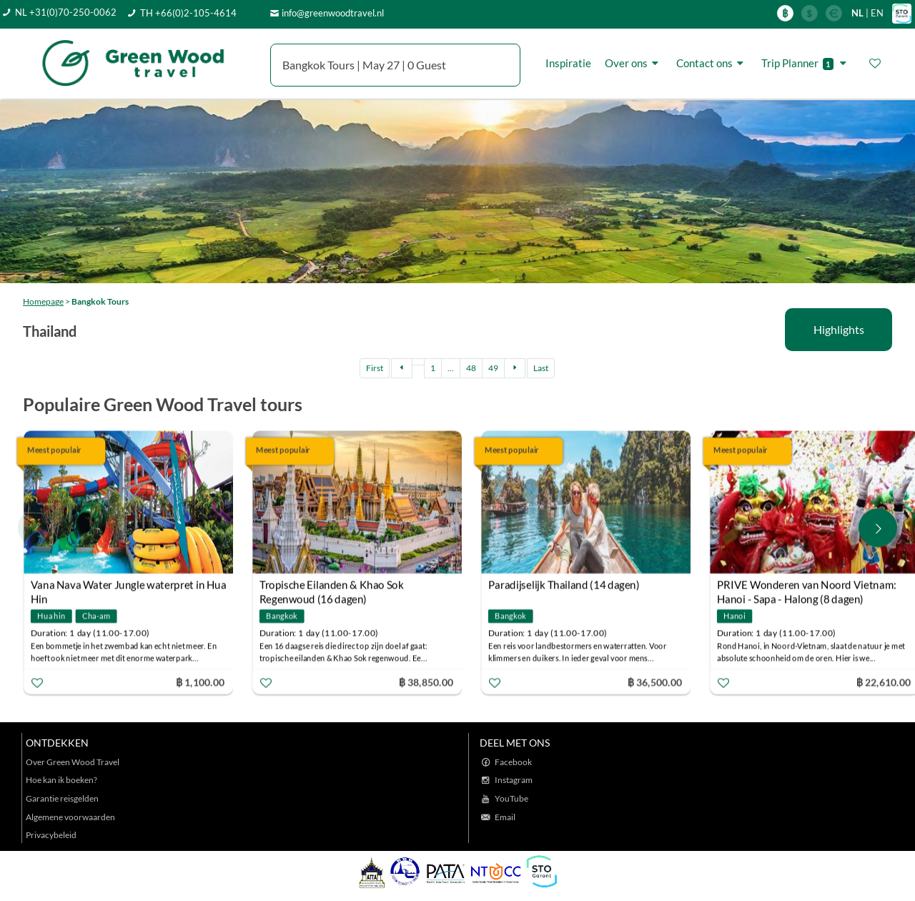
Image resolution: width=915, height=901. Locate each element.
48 (471, 368)
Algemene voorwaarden (70, 817)
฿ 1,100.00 (200, 682)
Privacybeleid (51, 834)
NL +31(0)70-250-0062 (66, 12)
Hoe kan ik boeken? (61, 779)
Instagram (514, 779)
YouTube (511, 798)
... (450, 368)
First (374, 368)
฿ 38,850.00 (426, 682)
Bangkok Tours (100, 301)
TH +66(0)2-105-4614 (188, 13)
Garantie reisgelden (62, 798)
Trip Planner (806, 63)
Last (540, 368)
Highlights (838, 329)
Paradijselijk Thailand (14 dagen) (564, 584)
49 (493, 368)
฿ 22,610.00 (883, 682)
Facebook (513, 762)
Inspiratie (568, 62)
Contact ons (712, 62)
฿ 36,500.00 (655, 682)
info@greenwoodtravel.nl (333, 13)
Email (505, 817)
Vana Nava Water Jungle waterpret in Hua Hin (129, 586)
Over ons (634, 62)
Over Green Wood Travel (72, 762)
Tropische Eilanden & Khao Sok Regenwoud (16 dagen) (331, 586)
